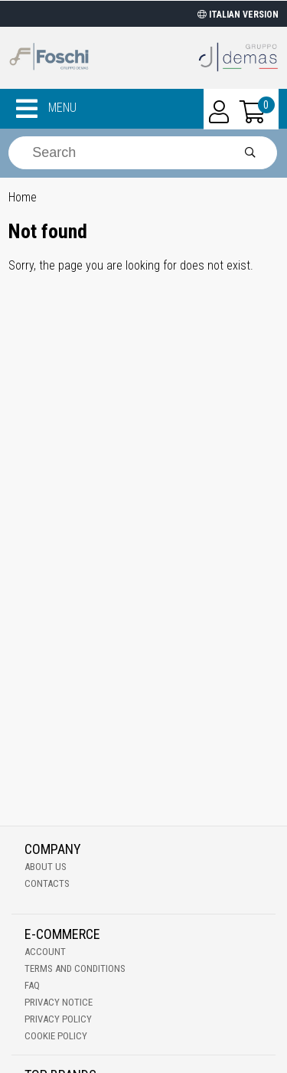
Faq (32, 985)
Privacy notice (58, 1002)
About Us (45, 866)
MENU (46, 109)
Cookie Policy (55, 1036)
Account (45, 951)
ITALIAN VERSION (238, 14)
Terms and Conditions (75, 968)
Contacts (47, 883)
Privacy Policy (58, 1019)
